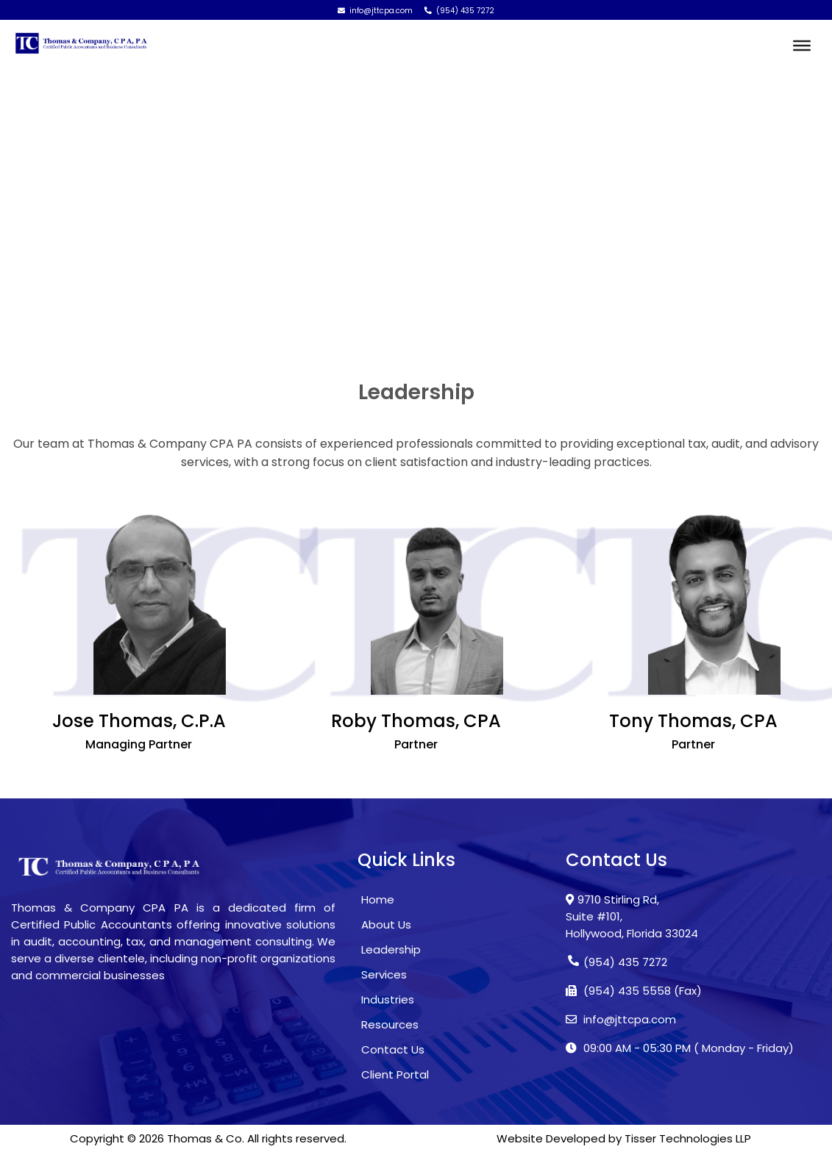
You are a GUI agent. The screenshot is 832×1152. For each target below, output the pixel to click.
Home (72, 299)
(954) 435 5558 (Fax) (634, 990)
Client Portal (395, 1074)
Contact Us (392, 1049)
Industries (387, 999)
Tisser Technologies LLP (688, 1138)
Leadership (391, 949)
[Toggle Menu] (802, 45)
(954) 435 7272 (459, 10)
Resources (390, 1024)
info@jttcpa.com (375, 10)
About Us (386, 924)
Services (384, 974)
